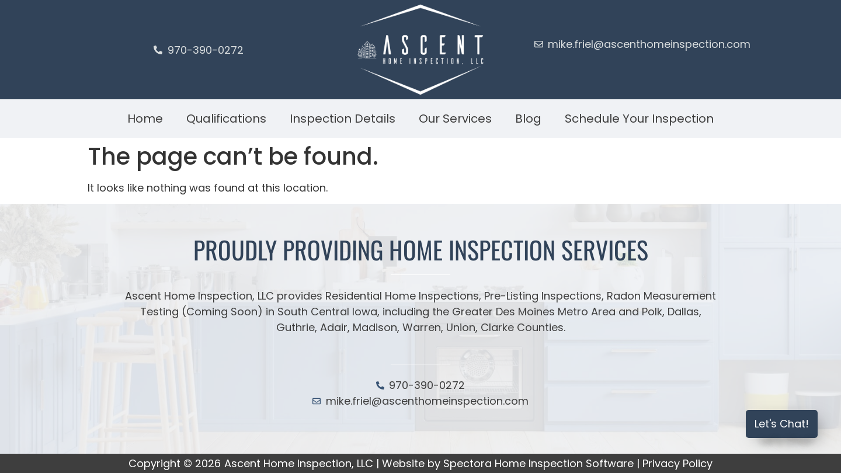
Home (145, 118)
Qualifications (226, 118)
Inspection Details (342, 118)
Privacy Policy (677, 463)
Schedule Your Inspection (639, 118)
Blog (528, 118)
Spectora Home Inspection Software (538, 463)
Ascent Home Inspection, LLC (298, 463)
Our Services (455, 118)
